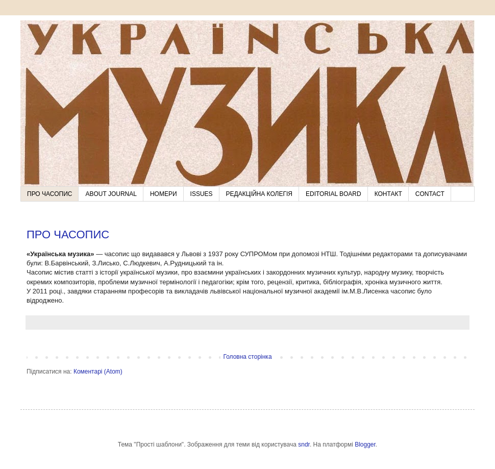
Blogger (365, 444)
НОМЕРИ (163, 194)
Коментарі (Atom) (97, 371)
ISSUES (201, 194)
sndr (304, 444)
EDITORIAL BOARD (333, 194)
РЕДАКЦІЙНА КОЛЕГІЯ (259, 194)
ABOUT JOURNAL (110, 194)
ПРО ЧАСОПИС (49, 194)
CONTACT (429, 194)
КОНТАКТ (388, 194)
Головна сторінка (247, 356)
